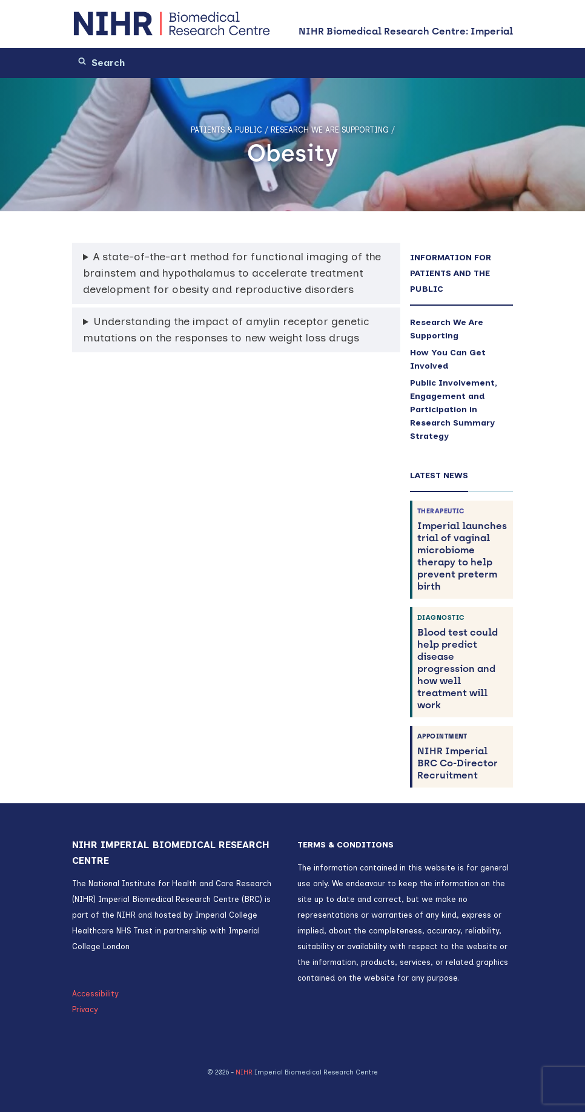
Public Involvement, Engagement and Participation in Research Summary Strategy (453, 409)
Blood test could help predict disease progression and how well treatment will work (462, 662)
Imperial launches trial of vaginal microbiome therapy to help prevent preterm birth (462, 549)
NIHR (244, 1072)
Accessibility (95, 993)
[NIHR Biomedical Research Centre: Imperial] (172, 24)
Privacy (85, 1009)
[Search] (141, 63)
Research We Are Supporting (330, 129)
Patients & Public (226, 129)
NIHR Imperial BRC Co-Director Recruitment (462, 756)
